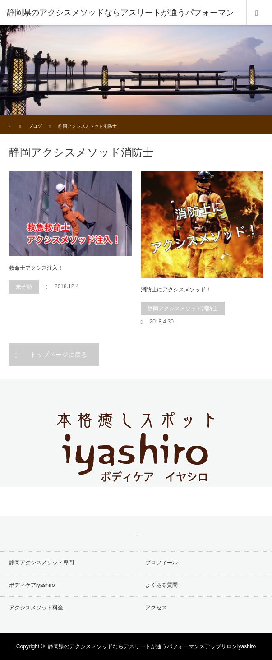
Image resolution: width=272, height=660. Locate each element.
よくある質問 (161, 585)
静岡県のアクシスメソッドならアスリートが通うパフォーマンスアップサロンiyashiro (152, 646)
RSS (136, 532)
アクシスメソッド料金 (36, 608)
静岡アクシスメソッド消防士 (183, 308)
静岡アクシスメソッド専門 (41, 562)
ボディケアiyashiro (32, 585)
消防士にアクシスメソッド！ (176, 289)
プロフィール (161, 562)
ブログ (35, 126)
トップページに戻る (58, 354)
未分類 (24, 287)
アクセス (156, 608)
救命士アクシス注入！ (36, 268)
